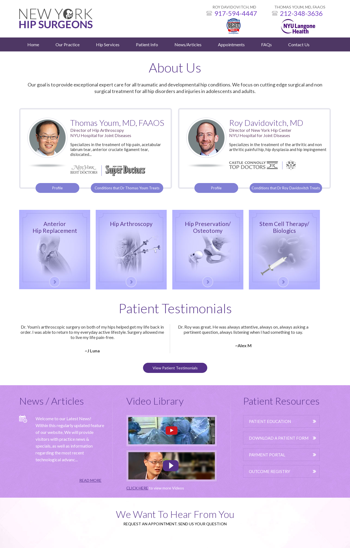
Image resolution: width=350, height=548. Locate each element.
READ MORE (90, 480)
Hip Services (107, 44)
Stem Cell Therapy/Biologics (284, 227)
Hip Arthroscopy (131, 223)
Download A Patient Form (278, 438)
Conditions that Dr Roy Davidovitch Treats (286, 188)
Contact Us (299, 44)
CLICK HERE (137, 488)
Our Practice (68, 44)
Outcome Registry (269, 471)
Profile (57, 188)
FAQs (266, 44)
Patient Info (147, 44)
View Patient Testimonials (175, 368)
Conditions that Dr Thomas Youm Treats (127, 188)
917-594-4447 (235, 13)
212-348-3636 (301, 13)
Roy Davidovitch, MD (266, 122)
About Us (175, 67)
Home (33, 44)
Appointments (231, 44)
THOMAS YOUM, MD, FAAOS (299, 7)
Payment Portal (267, 454)
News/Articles (188, 44)
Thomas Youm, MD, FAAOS (117, 122)
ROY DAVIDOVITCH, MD (234, 7)
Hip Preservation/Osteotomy (208, 227)
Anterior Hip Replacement (55, 227)
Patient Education (270, 421)
